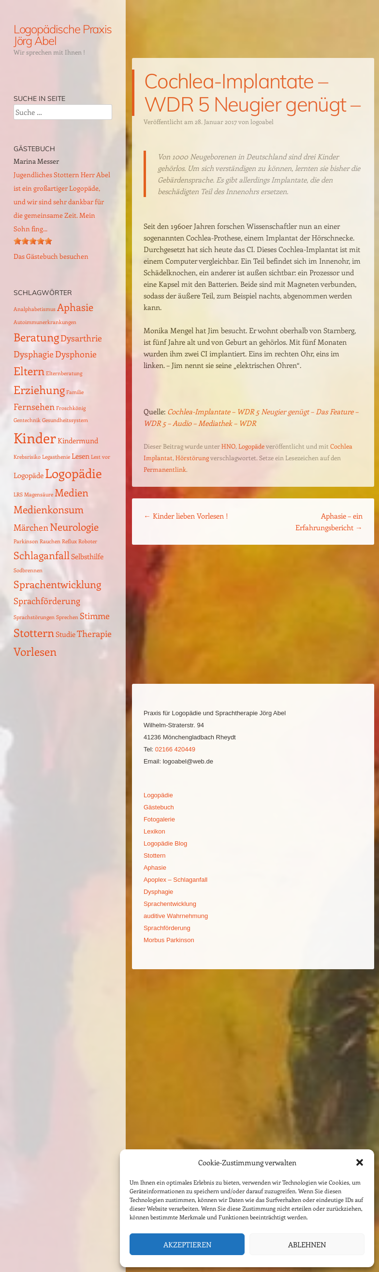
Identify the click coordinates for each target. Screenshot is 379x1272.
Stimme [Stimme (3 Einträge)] (95, 615)
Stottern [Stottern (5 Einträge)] (34, 632)
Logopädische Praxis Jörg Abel (63, 35)
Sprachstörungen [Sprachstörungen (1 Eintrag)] (34, 617)
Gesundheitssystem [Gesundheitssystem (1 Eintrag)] (65, 420)
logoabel (262, 121)
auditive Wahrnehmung (176, 915)
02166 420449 (175, 749)
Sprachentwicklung (170, 903)
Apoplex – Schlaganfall (175, 879)
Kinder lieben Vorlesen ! (186, 516)
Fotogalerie (159, 819)
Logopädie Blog (165, 843)
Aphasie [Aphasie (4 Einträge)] (75, 306)
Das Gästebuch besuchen (51, 256)
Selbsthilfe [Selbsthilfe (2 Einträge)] (87, 556)
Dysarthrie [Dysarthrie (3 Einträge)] (81, 338)
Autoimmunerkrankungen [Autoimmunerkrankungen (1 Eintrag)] (45, 322)
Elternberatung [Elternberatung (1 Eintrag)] (64, 373)
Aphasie (155, 867)
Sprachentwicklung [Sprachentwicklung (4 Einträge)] (57, 584)
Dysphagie (158, 891)
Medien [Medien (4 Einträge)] (71, 492)
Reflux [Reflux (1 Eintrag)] (69, 541)
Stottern (155, 855)
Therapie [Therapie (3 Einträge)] (94, 633)
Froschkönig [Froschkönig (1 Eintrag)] (71, 408)
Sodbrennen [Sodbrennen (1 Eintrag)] (28, 570)
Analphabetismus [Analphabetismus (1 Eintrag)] (35, 309)
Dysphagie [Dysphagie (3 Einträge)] (34, 354)
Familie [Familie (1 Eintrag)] (75, 392)
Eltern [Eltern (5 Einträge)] (29, 370)
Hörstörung (192, 457)
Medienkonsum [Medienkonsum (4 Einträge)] (49, 509)
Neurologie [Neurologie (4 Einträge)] (74, 526)
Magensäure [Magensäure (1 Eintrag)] (38, 494)
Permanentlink (165, 469)
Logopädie (158, 795)
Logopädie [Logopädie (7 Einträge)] (73, 473)
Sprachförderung (167, 928)
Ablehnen (307, 1244)
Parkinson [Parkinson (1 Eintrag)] (26, 541)
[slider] (33, 241)
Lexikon (154, 831)
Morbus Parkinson (169, 940)
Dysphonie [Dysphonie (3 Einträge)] (76, 354)
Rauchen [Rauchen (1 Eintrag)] (50, 541)
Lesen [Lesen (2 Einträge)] (80, 456)
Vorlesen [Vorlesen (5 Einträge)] (35, 651)
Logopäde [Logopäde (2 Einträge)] (29, 475)
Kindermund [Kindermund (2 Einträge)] (78, 440)
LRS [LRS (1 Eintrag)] (18, 494)
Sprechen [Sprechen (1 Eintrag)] (67, 617)
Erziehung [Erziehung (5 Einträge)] (39, 389)
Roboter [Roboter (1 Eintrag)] (87, 541)
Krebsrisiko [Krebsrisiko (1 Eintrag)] (27, 456)
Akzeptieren (187, 1244)
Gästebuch (159, 807)
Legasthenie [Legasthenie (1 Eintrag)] (56, 456)
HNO (228, 446)
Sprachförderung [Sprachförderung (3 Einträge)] (47, 600)
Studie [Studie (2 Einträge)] (65, 634)
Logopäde (251, 446)
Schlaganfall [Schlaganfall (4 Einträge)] (42, 555)
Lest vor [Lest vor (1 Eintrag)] (100, 456)
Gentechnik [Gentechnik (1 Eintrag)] (27, 420)
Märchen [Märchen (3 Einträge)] (31, 527)
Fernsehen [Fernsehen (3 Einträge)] (34, 406)
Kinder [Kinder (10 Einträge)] (35, 437)
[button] (359, 1162)
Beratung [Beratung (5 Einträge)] (36, 336)
